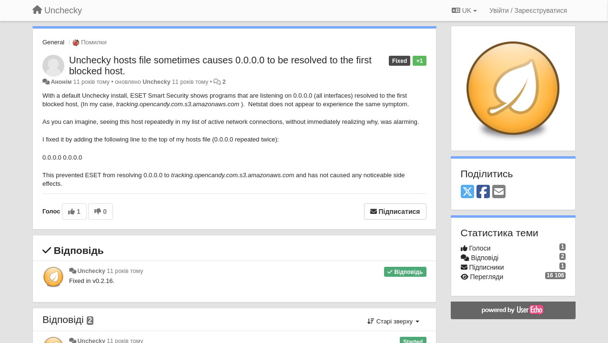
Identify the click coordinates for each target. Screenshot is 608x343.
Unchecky (156, 82)
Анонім (61, 82)
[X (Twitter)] (467, 192)
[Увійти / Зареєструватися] (528, 10)
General (53, 42)
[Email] (499, 192)
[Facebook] (483, 192)
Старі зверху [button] (393, 321)
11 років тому (125, 271)
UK (464, 10)
